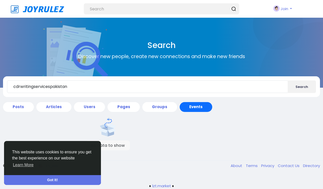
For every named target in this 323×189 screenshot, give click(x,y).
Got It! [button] (52, 180)
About (237, 165)
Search (301, 86)
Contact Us (289, 165)
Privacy (268, 165)
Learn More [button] (23, 165)
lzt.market (161, 185)
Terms (252, 165)
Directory (311, 165)
